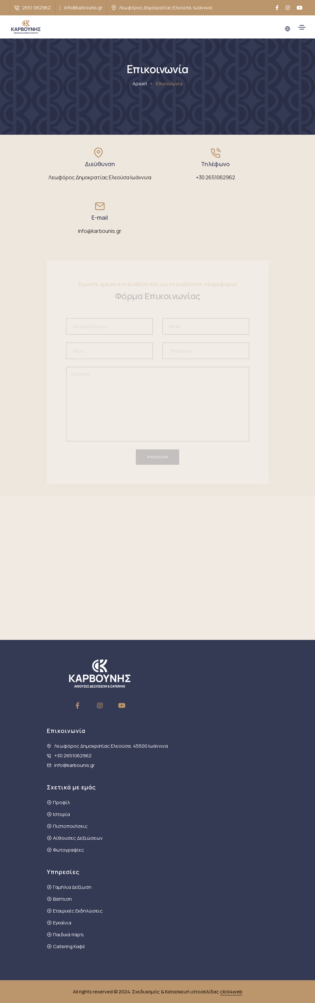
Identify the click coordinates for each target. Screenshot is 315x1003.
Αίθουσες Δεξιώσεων (78, 838)
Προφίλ (61, 802)
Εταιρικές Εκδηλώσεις (78, 910)
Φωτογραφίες (68, 849)
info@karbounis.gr (83, 7)
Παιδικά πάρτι (68, 934)
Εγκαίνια (62, 922)
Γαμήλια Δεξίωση (72, 887)
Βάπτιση (62, 899)
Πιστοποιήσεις (70, 826)
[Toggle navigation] (301, 27)
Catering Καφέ (69, 946)
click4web (231, 991)
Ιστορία (61, 814)
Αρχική (140, 84)
